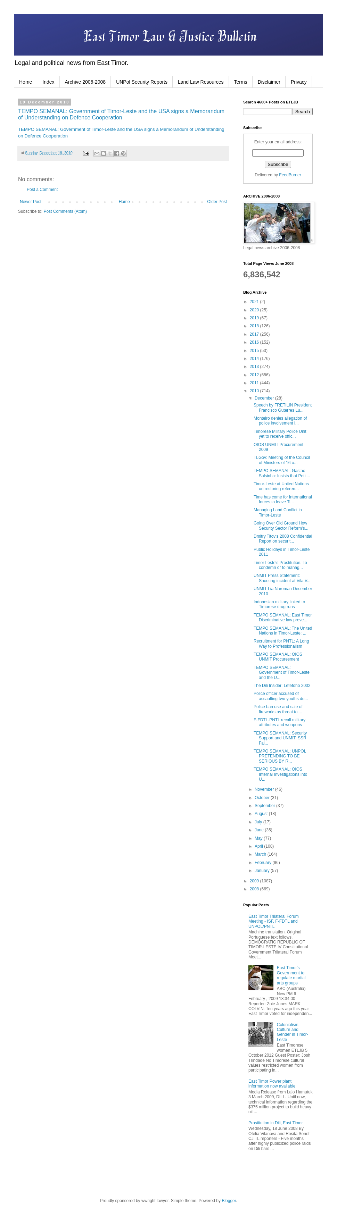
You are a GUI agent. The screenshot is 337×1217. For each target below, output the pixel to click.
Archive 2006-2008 (85, 82)
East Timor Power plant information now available (271, 1084)
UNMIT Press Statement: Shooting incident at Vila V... (282, 578)
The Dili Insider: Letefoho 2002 (282, 685)
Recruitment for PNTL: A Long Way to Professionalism (281, 643)
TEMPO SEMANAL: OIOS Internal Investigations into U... (280, 774)
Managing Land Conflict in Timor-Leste (278, 512)
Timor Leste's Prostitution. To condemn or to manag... (280, 565)
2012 (255, 374)
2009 (255, 881)
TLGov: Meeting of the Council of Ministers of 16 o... (282, 460)
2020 (255, 310)
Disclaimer (269, 82)
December (265, 398)
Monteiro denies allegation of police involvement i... (280, 421)
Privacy (299, 82)
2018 (255, 326)
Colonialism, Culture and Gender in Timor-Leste (292, 1032)
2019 (255, 318)
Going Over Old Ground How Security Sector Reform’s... (281, 525)
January (263, 870)
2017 (255, 334)
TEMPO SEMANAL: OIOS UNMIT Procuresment (278, 657)
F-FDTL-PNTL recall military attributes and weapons (279, 722)
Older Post (217, 201)
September (265, 805)
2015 (255, 350)
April (259, 846)
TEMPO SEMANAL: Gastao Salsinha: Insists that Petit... (282, 473)
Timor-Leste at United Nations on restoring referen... (281, 486)
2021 (255, 301)
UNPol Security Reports (141, 82)
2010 (255, 390)
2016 (255, 342)
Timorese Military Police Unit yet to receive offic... (280, 434)
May (259, 838)
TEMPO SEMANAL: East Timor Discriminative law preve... (283, 617)
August (262, 813)
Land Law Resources (201, 82)
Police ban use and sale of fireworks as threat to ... (278, 709)
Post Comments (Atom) (65, 211)
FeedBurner (290, 175)
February (263, 862)
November (265, 789)
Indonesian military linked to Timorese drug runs (279, 604)
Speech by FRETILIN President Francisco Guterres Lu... (283, 407)
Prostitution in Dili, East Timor (275, 1123)
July (259, 822)
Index (48, 82)
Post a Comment (42, 189)
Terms (240, 82)
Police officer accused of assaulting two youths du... (281, 696)
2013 (255, 366)
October (263, 797)
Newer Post (30, 201)
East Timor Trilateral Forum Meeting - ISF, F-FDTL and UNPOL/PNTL (273, 921)
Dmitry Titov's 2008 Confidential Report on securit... (283, 539)
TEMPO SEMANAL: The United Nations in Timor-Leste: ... (283, 631)
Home (25, 82)
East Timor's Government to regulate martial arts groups (291, 975)
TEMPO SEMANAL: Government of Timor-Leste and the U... (282, 672)
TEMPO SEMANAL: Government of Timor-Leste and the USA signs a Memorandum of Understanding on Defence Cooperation (121, 114)
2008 (255, 889)
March (261, 854)
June (260, 830)
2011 (255, 382)
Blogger (229, 1200)
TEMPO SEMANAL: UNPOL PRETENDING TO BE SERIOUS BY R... (280, 756)
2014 (255, 358)
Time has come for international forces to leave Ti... (283, 499)
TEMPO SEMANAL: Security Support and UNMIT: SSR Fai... (280, 738)
